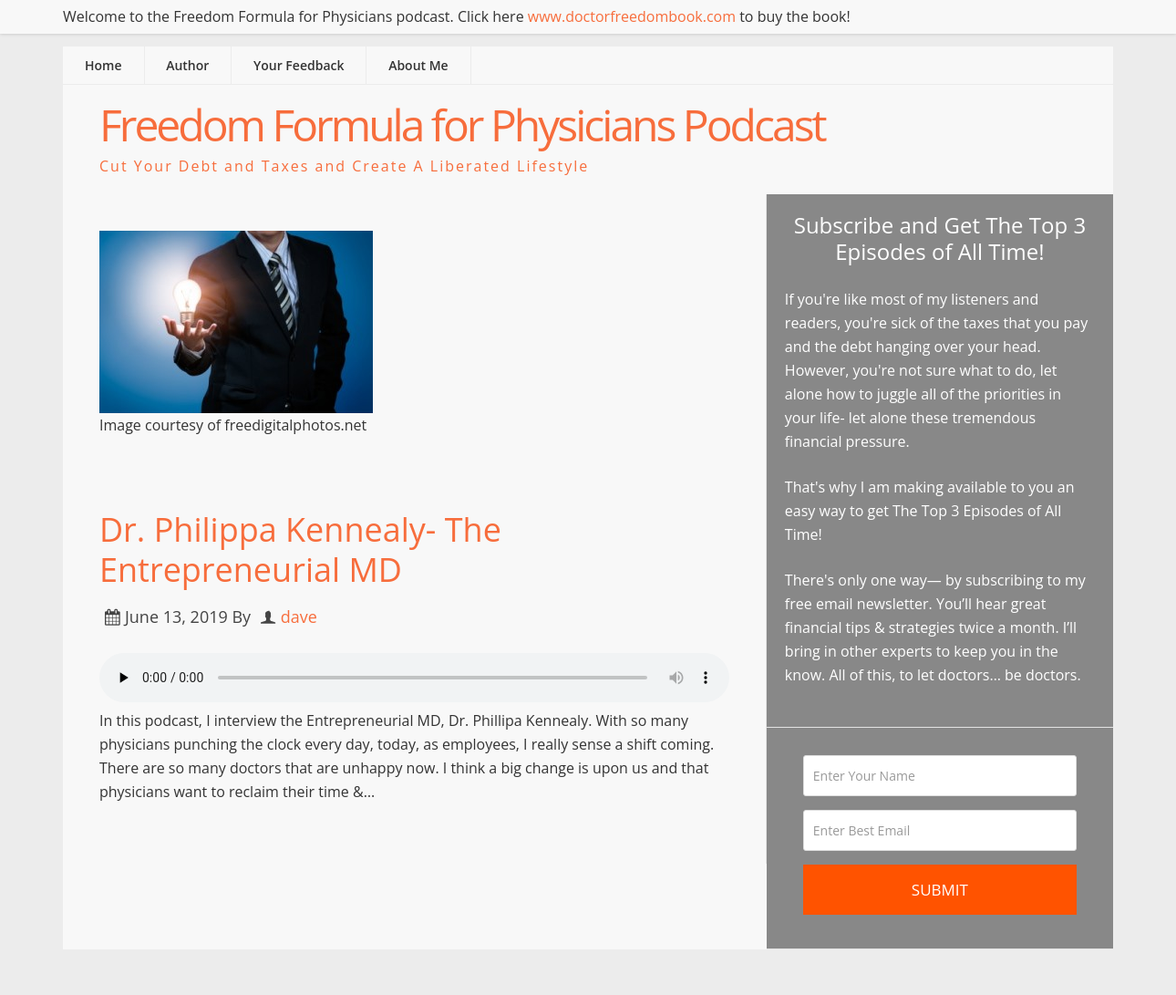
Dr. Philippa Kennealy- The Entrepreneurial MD (300, 549)
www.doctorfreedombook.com (632, 16)
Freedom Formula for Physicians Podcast (462, 124)
